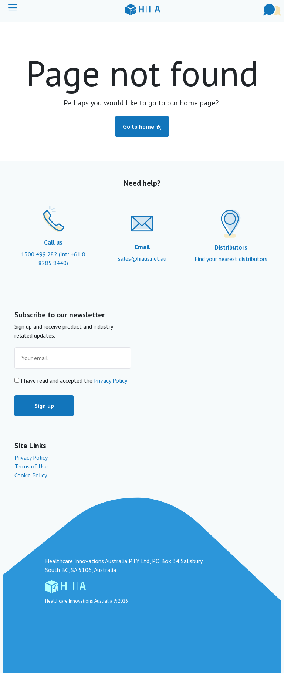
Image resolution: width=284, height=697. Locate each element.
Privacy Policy (110, 380)
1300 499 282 (40, 254)
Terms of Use (31, 466)
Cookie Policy (30, 475)
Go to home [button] (142, 126)
